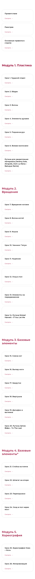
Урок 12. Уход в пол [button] (13, 277)
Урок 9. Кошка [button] (11, 232)
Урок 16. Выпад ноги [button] (14, 369)
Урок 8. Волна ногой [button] (14, 218)
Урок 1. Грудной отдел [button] (15, 78)
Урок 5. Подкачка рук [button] (15, 132)
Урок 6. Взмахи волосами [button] (16, 146)
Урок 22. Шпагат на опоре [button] (17, 480)
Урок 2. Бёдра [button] (11, 92)
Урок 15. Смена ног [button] (13, 356)
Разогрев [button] (9, 27)
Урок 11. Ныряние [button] (13, 259)
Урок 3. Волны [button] (11, 105)
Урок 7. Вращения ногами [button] (17, 205)
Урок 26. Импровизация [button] (16, 564)
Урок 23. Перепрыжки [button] (15, 494)
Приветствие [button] (11, 14)
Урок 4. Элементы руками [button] (17, 119)
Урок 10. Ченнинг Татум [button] (16, 245)
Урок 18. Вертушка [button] (13, 397)
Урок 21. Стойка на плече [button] (16, 467)
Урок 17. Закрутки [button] (13, 383)
